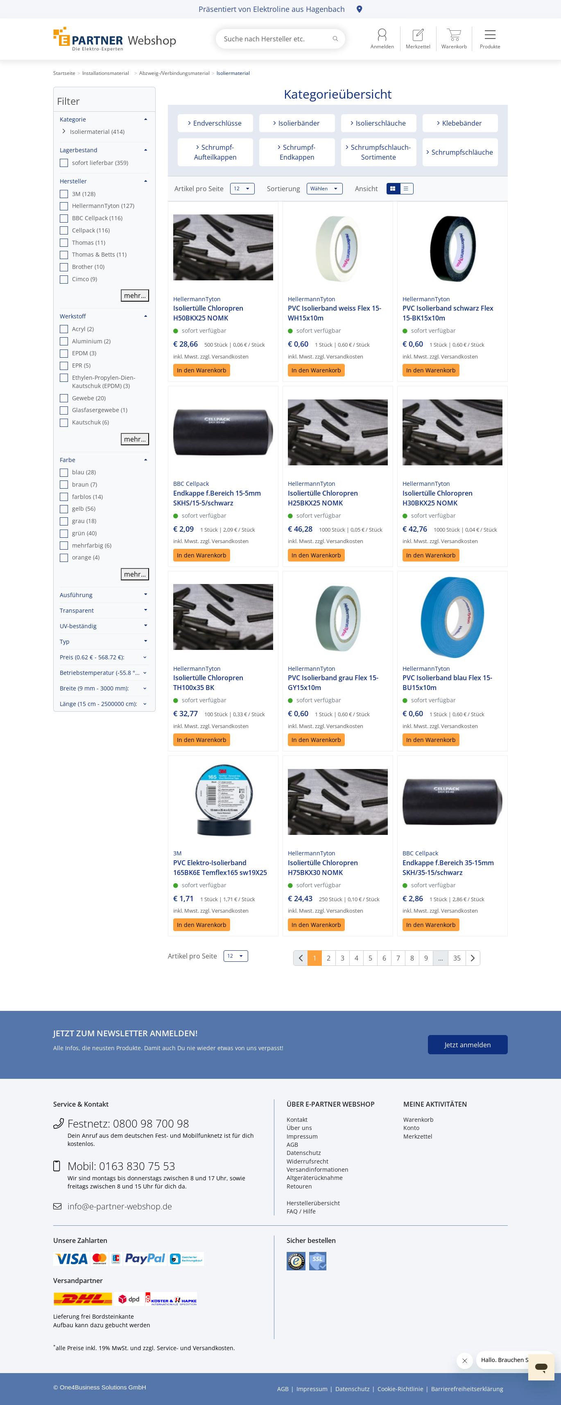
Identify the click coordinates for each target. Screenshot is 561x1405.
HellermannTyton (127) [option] (103, 206)
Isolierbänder (298, 123)
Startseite (64, 73)
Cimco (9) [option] (84, 279)
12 (241, 188)
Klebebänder (461, 123)
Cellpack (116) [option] (91, 230)
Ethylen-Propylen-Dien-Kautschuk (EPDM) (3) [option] (104, 382)
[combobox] (280, 39)
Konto (411, 1128)
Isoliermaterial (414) (97, 131)
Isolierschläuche (380, 123)
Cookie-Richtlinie (400, 1389)
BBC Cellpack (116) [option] (97, 218)
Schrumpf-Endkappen (297, 152)
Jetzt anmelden (468, 1044)
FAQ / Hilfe (301, 1211)
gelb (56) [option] (83, 508)
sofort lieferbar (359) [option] (100, 163)
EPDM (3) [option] (84, 353)
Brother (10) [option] (88, 267)
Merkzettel (417, 1136)
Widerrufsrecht (307, 1161)
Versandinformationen (317, 1169)
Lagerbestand (103, 150)
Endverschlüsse (217, 123)
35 (457, 958)
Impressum (302, 1136)
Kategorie (103, 119)
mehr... (135, 295)
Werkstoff (103, 316)
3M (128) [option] (83, 194)
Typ (103, 641)
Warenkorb (418, 1119)
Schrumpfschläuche (461, 152)
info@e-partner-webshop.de (120, 1206)
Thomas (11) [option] (88, 242)
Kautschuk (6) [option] (90, 422)
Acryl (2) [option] (83, 329)
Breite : (94, 688)
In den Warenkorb (201, 370)
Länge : (98, 704)
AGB (292, 1144)
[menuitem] (418, 39)
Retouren (299, 1186)
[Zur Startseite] (125, 39)
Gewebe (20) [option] (89, 398)
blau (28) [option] (84, 472)
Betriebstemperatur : (104, 673)
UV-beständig (103, 626)
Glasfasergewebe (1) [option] (99, 410)
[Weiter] (473, 958)
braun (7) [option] (84, 484)
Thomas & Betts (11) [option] (99, 254)
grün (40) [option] (84, 533)
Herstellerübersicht (313, 1203)
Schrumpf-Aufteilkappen (215, 152)
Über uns (299, 1128)
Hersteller (103, 181)
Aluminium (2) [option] (91, 341)
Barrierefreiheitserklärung (467, 1389)
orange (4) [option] (86, 557)
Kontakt (297, 1119)
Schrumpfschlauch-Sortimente (380, 152)
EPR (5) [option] (81, 365)
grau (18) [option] (84, 521)
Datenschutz (304, 1153)
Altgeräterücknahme (315, 1178)
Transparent (103, 610)
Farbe (103, 460)
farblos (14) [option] (87, 497)
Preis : (92, 657)
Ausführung (103, 595)
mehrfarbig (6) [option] (91, 545)
